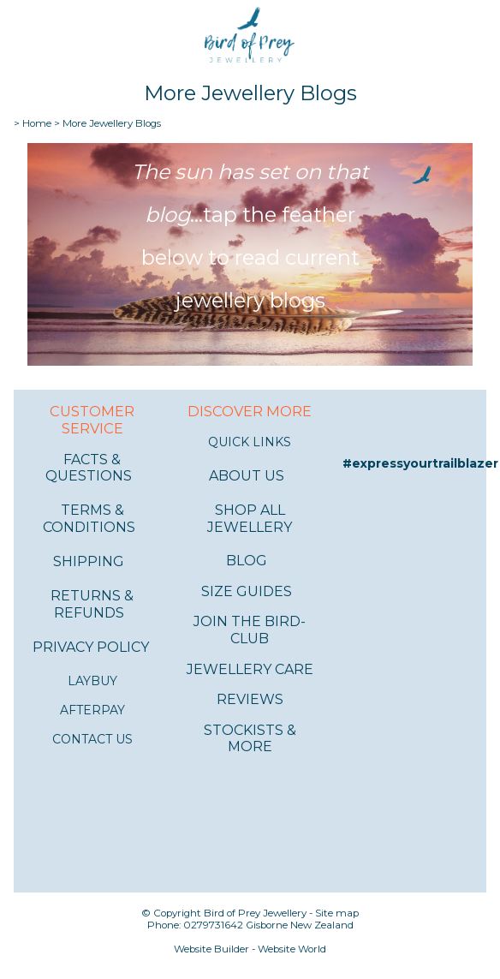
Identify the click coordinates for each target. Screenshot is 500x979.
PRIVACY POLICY (91, 647)
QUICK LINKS (249, 442)
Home (36, 123)
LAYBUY (92, 681)
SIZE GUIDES (246, 591)
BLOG (246, 560)
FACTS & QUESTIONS (88, 468)
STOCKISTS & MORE (250, 738)
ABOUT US (246, 476)
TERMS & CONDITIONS (89, 518)
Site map (337, 913)
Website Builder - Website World (250, 949)
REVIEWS (250, 699)
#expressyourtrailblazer (420, 463)
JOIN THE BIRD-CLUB (249, 630)
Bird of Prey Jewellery (255, 913)
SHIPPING (88, 561)
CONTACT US (92, 739)
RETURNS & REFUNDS (92, 604)
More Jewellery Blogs (111, 123)
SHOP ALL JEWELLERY (249, 518)
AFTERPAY (92, 710)
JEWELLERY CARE (250, 669)
